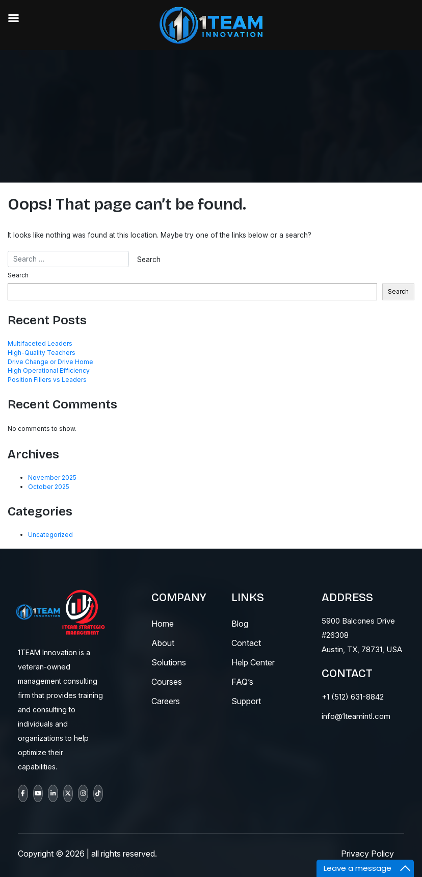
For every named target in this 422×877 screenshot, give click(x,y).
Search (18, 275)
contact (246, 643)
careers (165, 701)
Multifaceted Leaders (40, 343)
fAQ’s (242, 682)
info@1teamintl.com (356, 716)
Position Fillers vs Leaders (47, 379)
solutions (168, 662)
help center (253, 662)
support (246, 701)
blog (239, 623)
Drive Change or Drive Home (50, 362)
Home (162, 623)
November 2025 (52, 477)
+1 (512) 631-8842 (353, 697)
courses (166, 682)
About (162, 643)
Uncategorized (50, 534)
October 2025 (48, 487)
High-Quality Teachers (41, 352)
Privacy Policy (367, 853)
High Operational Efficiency (49, 370)
